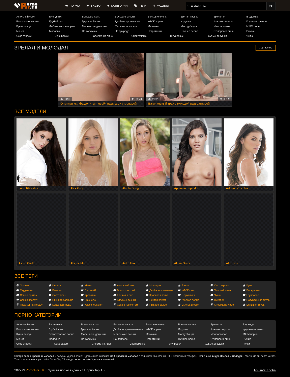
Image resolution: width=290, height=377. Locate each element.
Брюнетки (219, 16)
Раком (185, 285)
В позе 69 (90, 290)
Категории (117, 5)
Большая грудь (255, 304)
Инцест (56, 285)
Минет (20, 31)
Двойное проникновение (129, 21)
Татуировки (176, 35)
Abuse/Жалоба (265, 370)
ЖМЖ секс (188, 290)
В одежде (252, 16)
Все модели (30, 111)
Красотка (90, 295)
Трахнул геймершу (31, 304)
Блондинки (55, 16)
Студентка (26, 290)
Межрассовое (221, 26)
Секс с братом (28, 295)
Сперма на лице (103, 35)
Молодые (55, 31)
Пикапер (219, 299)
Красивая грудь (61, 304)
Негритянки (155, 31)
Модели (161, 5)
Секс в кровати (29, 299)
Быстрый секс (190, 304)
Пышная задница (62, 299)
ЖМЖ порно (155, 21)
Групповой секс (91, 21)
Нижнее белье (189, 31)
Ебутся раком (157, 299)
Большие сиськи (125, 16)
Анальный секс (25, 16)
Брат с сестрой (126, 290)
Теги (140, 5)
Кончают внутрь (223, 21)
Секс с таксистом (127, 304)
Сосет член (59, 295)
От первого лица (223, 31)
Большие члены (157, 16)
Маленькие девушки (94, 26)
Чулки (249, 35)
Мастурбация (189, 26)
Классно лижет (94, 304)
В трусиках (188, 295)
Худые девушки (217, 35)
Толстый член (222, 290)
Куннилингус (23, 26)
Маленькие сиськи (126, 26)
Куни (249, 285)
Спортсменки (139, 35)
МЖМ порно (253, 26)
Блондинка (253, 290)
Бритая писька (189, 16)
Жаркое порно (190, 299)
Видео (93, 5)
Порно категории (37, 315)
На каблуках (89, 31)
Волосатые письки (27, 21)
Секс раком (61, 35)
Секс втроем (24, 35)
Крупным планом (256, 21)
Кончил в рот (125, 295)
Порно (72, 5)
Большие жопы (91, 16)
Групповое (252, 295)
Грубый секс (56, 21)
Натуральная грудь (258, 299)
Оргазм (24, 285)
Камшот (57, 290)
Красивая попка (159, 295)
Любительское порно (62, 26)
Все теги (26, 276)
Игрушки (186, 21)
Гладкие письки (126, 299)
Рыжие (250, 31)
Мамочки (153, 26)
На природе (122, 31)
